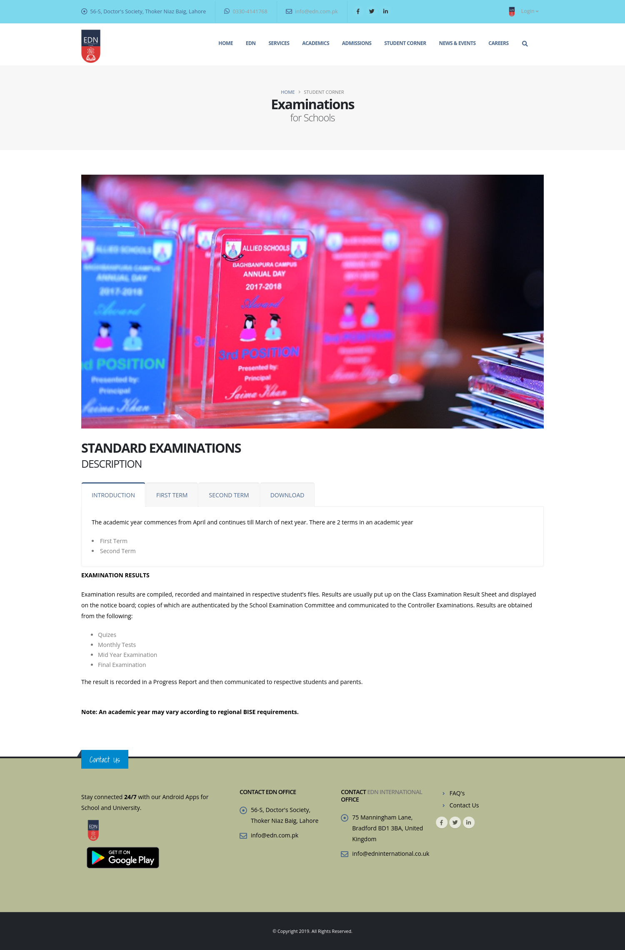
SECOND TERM (229, 495)
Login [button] (521, 11)
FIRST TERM (172, 495)
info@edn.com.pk (312, 11)
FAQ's (457, 793)
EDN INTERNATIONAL (394, 792)
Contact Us (464, 805)
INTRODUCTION (113, 495)
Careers (498, 43)
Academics (315, 43)
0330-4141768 (246, 11)
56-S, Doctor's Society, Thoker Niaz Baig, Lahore (148, 11)
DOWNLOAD (287, 495)
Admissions (357, 43)
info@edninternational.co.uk (390, 853)
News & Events (457, 43)
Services (278, 43)
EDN (251, 43)
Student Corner (405, 43)
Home (225, 43)
